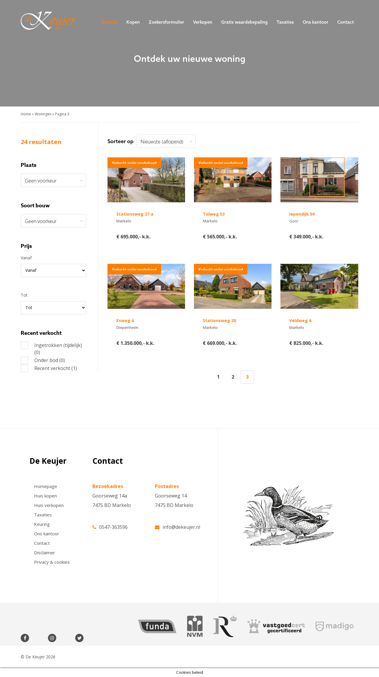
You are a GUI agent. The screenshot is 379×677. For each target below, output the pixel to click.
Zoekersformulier (166, 22)
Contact (345, 22)
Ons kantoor (315, 22)
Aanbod (109, 22)
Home (26, 114)
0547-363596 (110, 526)
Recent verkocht (49, 368)
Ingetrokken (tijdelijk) (51, 349)
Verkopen (202, 22)
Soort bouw (35, 205)
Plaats (28, 165)
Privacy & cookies (52, 562)
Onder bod (43, 360)
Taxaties (285, 22)
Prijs (26, 246)
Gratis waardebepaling (244, 22)
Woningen (43, 114)
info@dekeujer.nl (177, 526)
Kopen (133, 22)
